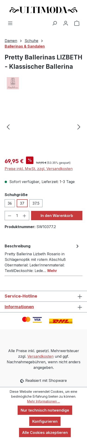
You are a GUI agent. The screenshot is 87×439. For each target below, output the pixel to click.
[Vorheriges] (8, 126)
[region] (43, 127)
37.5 (35, 203)
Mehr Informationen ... (43, 401)
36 (10, 203)
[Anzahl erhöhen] (24, 215)
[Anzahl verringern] (9, 215)
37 (22, 203)
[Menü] (10, 23)
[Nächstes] (78, 126)
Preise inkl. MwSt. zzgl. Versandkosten (39, 168)
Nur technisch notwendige (45, 410)
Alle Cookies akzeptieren (45, 432)
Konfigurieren (45, 421)
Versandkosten (40, 356)
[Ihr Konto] (65, 23)
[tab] (42, 258)
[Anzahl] (17, 215)
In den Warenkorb (57, 215)
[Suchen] (54, 23)
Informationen (19, 306)
